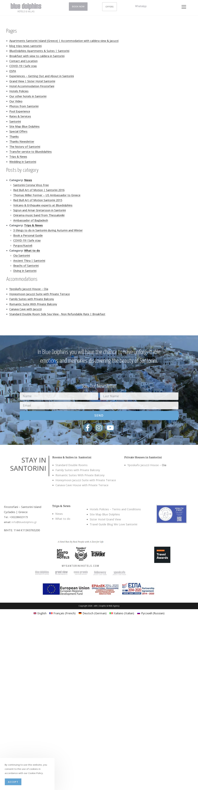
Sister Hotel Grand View (105, 519)
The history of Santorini (24, 146)
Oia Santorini (21, 255)
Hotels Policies (19, 91)
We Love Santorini (125, 524)
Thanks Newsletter (21, 141)
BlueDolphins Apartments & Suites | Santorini (39, 51)
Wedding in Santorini (22, 162)
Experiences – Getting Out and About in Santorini (41, 76)
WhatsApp (140, 6)
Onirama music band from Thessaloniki (38, 215)
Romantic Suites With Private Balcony (80, 475)
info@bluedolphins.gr (24, 522)
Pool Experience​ (19, 111)
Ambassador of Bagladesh (30, 220)
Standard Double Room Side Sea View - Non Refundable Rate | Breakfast (57, 314)
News (28, 180)
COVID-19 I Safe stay (23, 66)
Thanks (14, 136)
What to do (32, 250)
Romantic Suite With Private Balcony (33, 304)
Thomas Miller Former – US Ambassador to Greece (46, 195)
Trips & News (18, 156)
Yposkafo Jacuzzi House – (144, 465)
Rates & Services (20, 116)
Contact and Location (23, 61)
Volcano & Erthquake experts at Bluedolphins (42, 205)
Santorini (15, 121)
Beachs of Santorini (26, 265)
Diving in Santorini (24, 271)
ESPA (12, 71)
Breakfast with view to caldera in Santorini (36, 56)
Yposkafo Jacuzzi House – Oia (28, 289)
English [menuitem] (41, 613)
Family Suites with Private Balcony (31, 299)
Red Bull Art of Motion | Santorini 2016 (38, 190)
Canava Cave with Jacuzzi (25, 309)
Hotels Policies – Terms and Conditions (115, 509)
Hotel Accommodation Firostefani (31, 86)
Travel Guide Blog (101, 524)
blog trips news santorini (25, 46)
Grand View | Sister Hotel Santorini (32, 81)
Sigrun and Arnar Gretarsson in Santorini (39, 210)
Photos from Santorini (23, 106)
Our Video (15, 101)
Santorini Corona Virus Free (31, 185)
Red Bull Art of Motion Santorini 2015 (37, 200)
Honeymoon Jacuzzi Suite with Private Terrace (39, 294)
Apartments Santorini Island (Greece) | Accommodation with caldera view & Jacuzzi (64, 41)
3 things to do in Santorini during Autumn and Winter (48, 230)
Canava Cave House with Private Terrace (81, 485)
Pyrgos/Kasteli (22, 245)
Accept (13, 781)
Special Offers (18, 131)
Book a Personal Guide (28, 235)
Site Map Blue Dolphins (24, 126)
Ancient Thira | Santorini (29, 260)
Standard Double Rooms (71, 465)
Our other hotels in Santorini (27, 96)
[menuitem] (40, 613)
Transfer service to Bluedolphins (30, 151)
